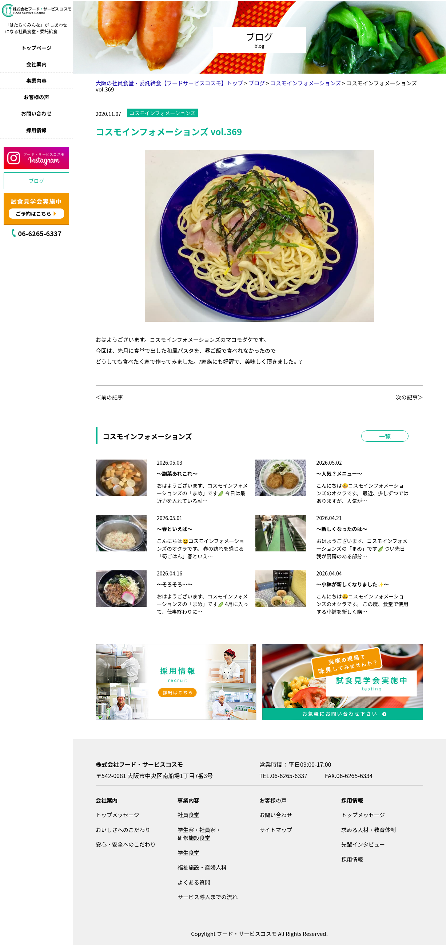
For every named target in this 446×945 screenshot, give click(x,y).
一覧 (385, 436)
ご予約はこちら (33, 213)
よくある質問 (194, 882)
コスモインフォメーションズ (162, 113)
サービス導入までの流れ (208, 897)
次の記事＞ (409, 397)
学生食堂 (188, 852)
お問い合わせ (36, 113)
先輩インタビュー (363, 844)
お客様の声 (36, 97)
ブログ (36, 180)
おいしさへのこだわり (123, 829)
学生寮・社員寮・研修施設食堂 (199, 834)
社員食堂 (188, 815)
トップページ (36, 47)
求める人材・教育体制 (368, 829)
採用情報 (36, 130)
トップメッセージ (117, 815)
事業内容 (36, 80)
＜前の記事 (109, 397)
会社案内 (36, 64)
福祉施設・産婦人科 (202, 867)
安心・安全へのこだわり (126, 844)
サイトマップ (275, 829)
